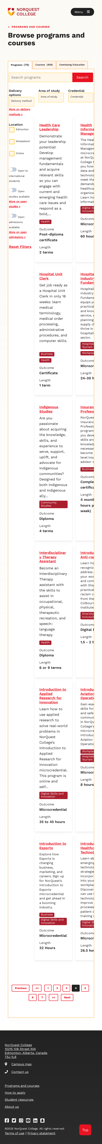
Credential (76, 91)
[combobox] (21, 101)
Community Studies (49, 504)
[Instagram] (22, 1121)
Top (85, 1130)
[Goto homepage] (51, 12)
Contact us (16, 1072)
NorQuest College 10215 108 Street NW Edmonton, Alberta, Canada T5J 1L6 (26, 1051)
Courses (44, 64)
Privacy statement (41, 1133)
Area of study (49, 91)
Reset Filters (20, 247)
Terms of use (14, 1133)
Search (82, 77)
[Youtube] (29, 1121)
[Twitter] (15, 1121)
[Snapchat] (43, 1121)
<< (37, 988)
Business (47, 353)
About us (12, 1107)
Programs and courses (31, 26)
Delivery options (15, 93)
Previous (20, 988)
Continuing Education (72, 64)
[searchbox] (22, 102)
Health (45, 221)
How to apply (15, 1093)
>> (53, 997)
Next (67, 997)
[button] (82, 12)
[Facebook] (8, 1121)
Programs (20, 64)
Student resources (19, 1099)
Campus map (18, 1064)
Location (16, 124)
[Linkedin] (36, 1121)
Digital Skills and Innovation (52, 795)
